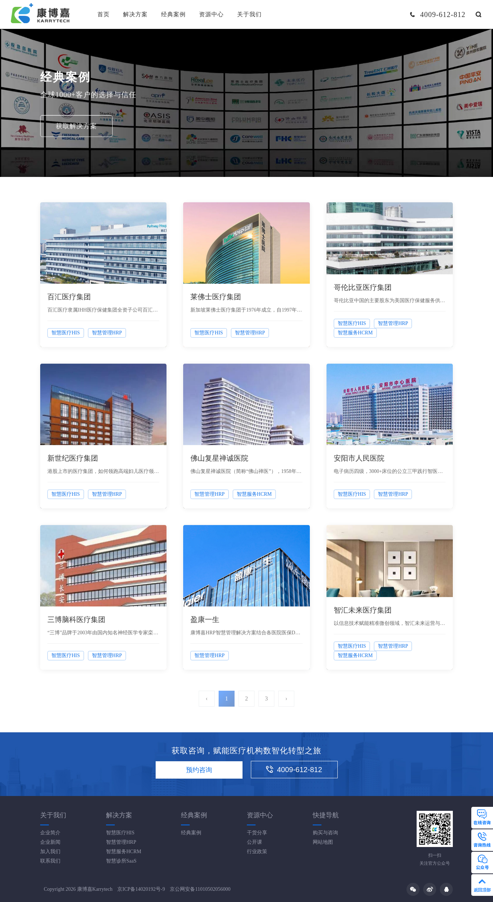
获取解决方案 (76, 127)
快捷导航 (326, 815)
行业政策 (257, 851)
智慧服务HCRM (123, 851)
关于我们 (249, 14)
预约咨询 (199, 770)
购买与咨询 (325, 832)
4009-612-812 (294, 770)
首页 (103, 14)
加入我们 (50, 851)
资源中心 (211, 14)
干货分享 (257, 832)
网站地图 (323, 842)
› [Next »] (286, 698)
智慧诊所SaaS (121, 861)
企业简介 (50, 832)
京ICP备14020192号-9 (141, 889)
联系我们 (50, 861)
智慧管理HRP (121, 842)
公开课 (254, 842)
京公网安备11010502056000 (200, 889)
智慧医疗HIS (120, 832)
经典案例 (173, 14)
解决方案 (135, 14)
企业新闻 (50, 842)
